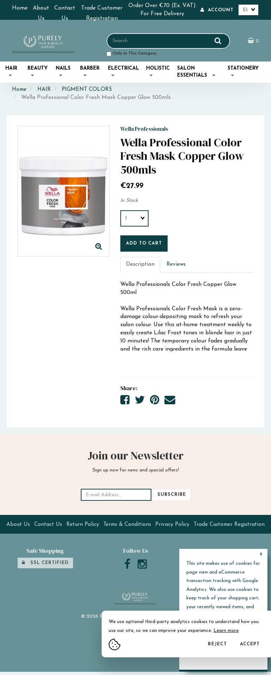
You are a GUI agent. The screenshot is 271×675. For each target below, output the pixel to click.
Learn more (226, 630)
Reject (217, 644)
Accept (250, 644)
